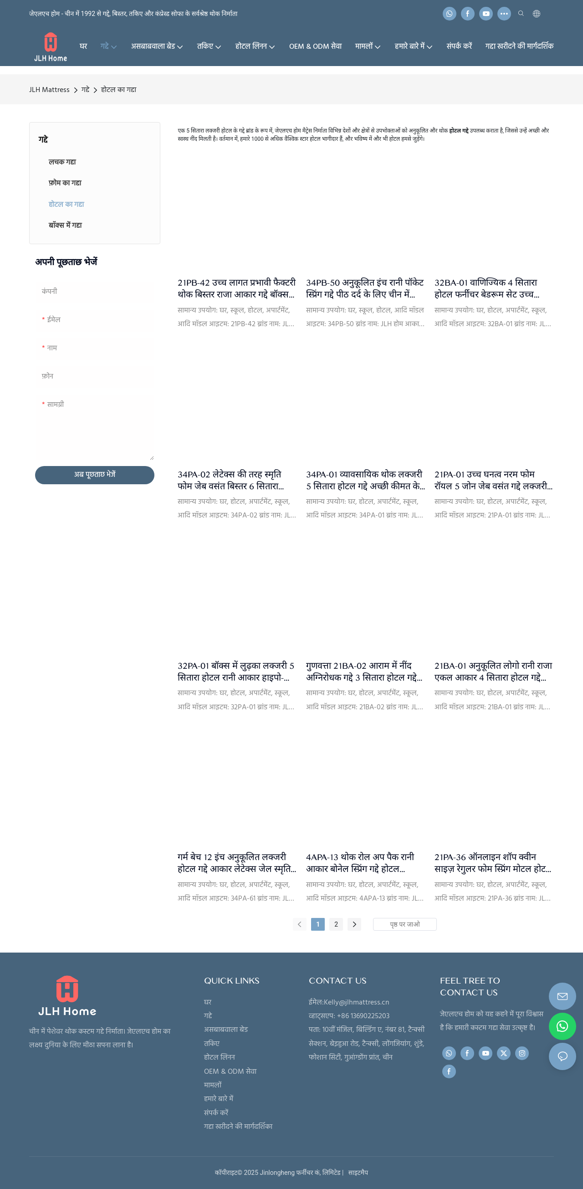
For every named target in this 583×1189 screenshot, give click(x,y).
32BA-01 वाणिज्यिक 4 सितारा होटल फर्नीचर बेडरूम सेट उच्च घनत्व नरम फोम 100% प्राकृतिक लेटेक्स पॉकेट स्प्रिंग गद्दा (487, 289)
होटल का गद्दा (118, 90)
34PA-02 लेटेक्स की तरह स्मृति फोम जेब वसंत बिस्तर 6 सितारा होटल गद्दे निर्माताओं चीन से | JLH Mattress (232, 480)
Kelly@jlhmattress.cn (356, 1003)
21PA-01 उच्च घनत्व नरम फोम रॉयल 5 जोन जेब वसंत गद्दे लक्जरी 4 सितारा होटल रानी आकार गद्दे (491, 480)
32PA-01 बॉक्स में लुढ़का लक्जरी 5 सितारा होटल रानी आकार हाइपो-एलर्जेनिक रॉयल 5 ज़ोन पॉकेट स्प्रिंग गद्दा (236, 672)
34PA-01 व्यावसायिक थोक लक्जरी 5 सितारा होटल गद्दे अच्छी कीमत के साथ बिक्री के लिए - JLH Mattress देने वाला (364, 480)
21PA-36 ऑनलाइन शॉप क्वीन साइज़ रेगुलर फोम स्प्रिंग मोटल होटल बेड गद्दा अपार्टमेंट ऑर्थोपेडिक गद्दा (493, 863)
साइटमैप (356, 1172)
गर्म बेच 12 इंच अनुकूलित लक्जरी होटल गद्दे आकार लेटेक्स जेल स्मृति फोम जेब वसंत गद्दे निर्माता (234, 863)
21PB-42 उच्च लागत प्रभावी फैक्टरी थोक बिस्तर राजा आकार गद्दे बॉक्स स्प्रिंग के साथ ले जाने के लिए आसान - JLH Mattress (237, 289)
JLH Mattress (49, 90)
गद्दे (85, 90)
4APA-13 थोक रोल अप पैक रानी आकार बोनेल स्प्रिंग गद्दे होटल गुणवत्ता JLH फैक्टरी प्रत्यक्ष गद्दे (360, 863)
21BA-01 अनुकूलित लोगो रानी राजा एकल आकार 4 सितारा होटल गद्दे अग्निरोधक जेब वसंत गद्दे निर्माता (493, 672)
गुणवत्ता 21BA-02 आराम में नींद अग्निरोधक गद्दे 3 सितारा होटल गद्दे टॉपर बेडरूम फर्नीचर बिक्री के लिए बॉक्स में (361, 672)
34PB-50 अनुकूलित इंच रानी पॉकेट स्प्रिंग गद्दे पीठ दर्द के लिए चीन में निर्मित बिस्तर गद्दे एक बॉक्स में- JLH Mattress (365, 289)
